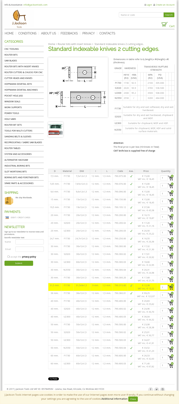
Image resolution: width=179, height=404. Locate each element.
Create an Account (164, 4)
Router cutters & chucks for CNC (23, 72)
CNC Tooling (11, 48)
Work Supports (13, 107)
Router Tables (12, 148)
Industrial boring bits (17, 165)
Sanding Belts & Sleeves (17, 136)
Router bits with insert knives (21, 66)
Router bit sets (13, 124)
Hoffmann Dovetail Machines (21, 89)
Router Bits (11, 54)
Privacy (88, 33)
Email (8, 249)
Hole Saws (10, 119)
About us (48, 33)
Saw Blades (10, 60)
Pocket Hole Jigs (13, 95)
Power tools (11, 113)
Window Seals (12, 101)
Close (133, 399)
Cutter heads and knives (18, 78)
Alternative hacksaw (16, 159)
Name (8, 241)
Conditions (27, 33)
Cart (168, 25)
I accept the (21, 256)
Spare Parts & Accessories (19, 183)
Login (148, 4)
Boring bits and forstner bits (21, 177)
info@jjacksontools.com (35, 4)
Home (9, 33)
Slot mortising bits (15, 171)
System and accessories (18, 154)
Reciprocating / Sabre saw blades (23, 142)
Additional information (114, 398)
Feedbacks (69, 33)
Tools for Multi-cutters (18, 130)
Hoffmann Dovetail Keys (18, 84)
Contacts (107, 33)
